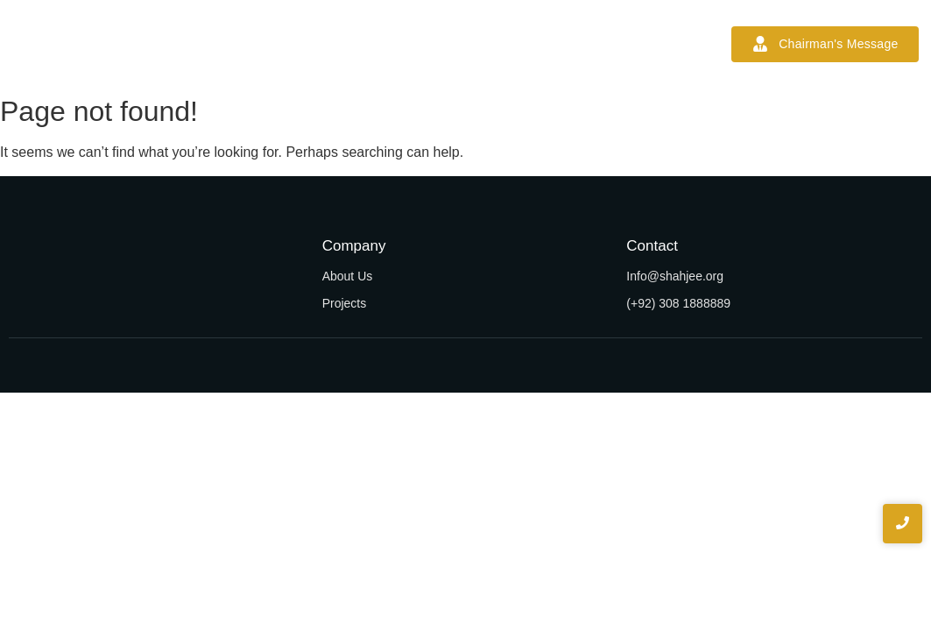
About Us (347, 276)
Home (216, 44)
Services (352, 44)
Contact (617, 44)
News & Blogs (525, 44)
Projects (432, 44)
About (281, 44)
